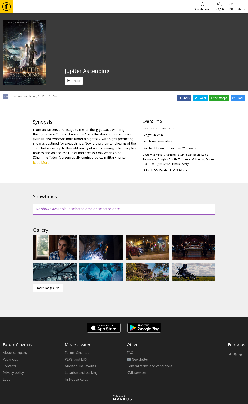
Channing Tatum (174, 154)
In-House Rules (76, 379)
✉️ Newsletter (137, 359)
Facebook (165, 170)
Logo (6, 379)
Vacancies (10, 359)
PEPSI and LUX (76, 359)
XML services (136, 372)
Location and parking (81, 372)
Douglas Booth (167, 159)
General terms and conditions (149, 366)
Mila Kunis (156, 154)
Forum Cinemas (77, 352)
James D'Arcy (180, 164)
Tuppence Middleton (191, 159)
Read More (41, 162)
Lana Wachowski (185, 148)
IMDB (154, 170)
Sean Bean (193, 154)
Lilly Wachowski (164, 148)
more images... (48, 288)
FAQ (130, 352)
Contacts (9, 366)
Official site (180, 170)
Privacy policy (13, 372)
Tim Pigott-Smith (159, 164)
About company (15, 352)
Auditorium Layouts (80, 366)
